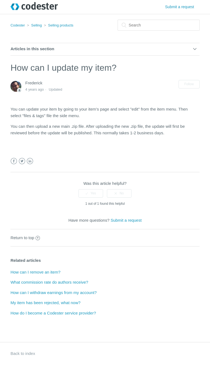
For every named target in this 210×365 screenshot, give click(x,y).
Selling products (61, 25)
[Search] (159, 25)
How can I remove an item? (35, 272)
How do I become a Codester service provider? (53, 313)
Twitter (22, 161)
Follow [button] (189, 84)
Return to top (25, 237)
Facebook (13, 161)
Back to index (22, 353)
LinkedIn (30, 161)
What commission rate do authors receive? (49, 282)
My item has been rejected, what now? (45, 302)
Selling (36, 25)
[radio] (90, 193)
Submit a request (179, 7)
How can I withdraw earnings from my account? (53, 292)
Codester (17, 25)
